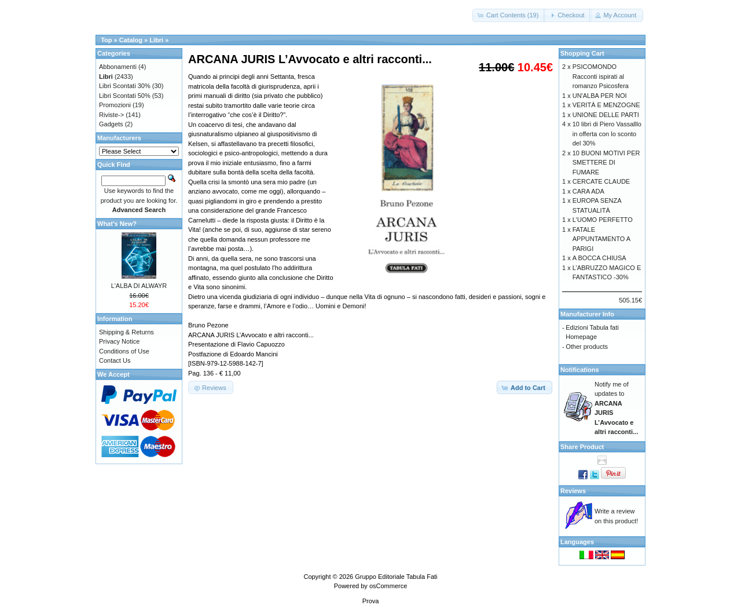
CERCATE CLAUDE (601, 181)
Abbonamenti (118, 66)
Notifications (579, 369)
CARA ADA (588, 191)
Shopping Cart (582, 53)
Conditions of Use (124, 351)
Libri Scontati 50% (125, 95)
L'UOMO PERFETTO (603, 219)
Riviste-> (111, 114)
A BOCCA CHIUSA (599, 257)
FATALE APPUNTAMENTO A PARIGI (601, 239)
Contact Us (114, 360)
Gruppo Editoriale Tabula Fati (396, 576)
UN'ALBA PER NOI (600, 95)
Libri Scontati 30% (125, 85)
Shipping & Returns (126, 332)
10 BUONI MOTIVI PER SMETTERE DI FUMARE (606, 163)
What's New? (117, 223)
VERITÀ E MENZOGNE (606, 104)
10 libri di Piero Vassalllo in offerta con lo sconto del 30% (607, 134)
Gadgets (111, 124)
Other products (587, 346)
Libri (156, 40)
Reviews (573, 490)
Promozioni (115, 104)
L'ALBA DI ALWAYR (139, 285)
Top (106, 40)
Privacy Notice (119, 341)
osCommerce (388, 585)
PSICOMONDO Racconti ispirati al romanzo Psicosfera (601, 76)
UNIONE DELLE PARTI (606, 114)
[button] (509, 15)
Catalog (130, 40)
